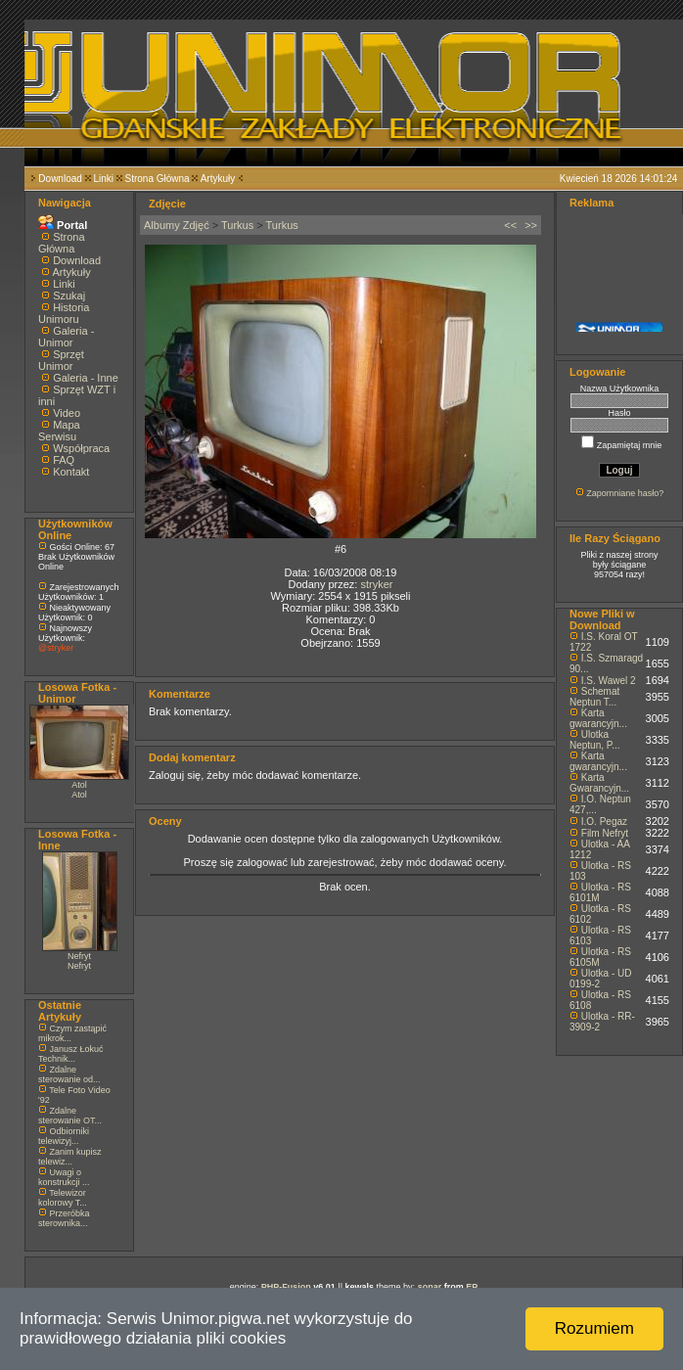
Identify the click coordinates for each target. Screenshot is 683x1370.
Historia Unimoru (63, 313)
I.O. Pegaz (604, 821)
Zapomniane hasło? (624, 493)
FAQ (63, 460)
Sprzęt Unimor (61, 360)
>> (530, 225)
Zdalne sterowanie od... (69, 1074)
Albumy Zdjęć (176, 225)
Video (66, 413)
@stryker (55, 648)
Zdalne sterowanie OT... (70, 1115)
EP (472, 1287)
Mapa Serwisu (59, 430)
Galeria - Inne (85, 378)
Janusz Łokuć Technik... (71, 1054)
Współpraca (81, 448)
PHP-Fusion (286, 1287)
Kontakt (71, 472)
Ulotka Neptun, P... (594, 740)
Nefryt (79, 956)
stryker (376, 584)
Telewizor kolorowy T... (62, 1198)
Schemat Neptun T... (594, 697)
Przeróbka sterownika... (64, 1218)
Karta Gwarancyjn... (599, 783)
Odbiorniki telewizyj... (63, 1136)
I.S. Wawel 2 (608, 680)
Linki (103, 178)
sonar (430, 1287)
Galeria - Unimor (66, 336)
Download (59, 178)
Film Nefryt (604, 833)
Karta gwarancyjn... (598, 718)
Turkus (237, 225)
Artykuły (218, 178)
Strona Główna (157, 178)
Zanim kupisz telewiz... (70, 1156)
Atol (79, 785)
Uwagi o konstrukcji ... (64, 1177)
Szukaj (69, 295)
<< (510, 225)
